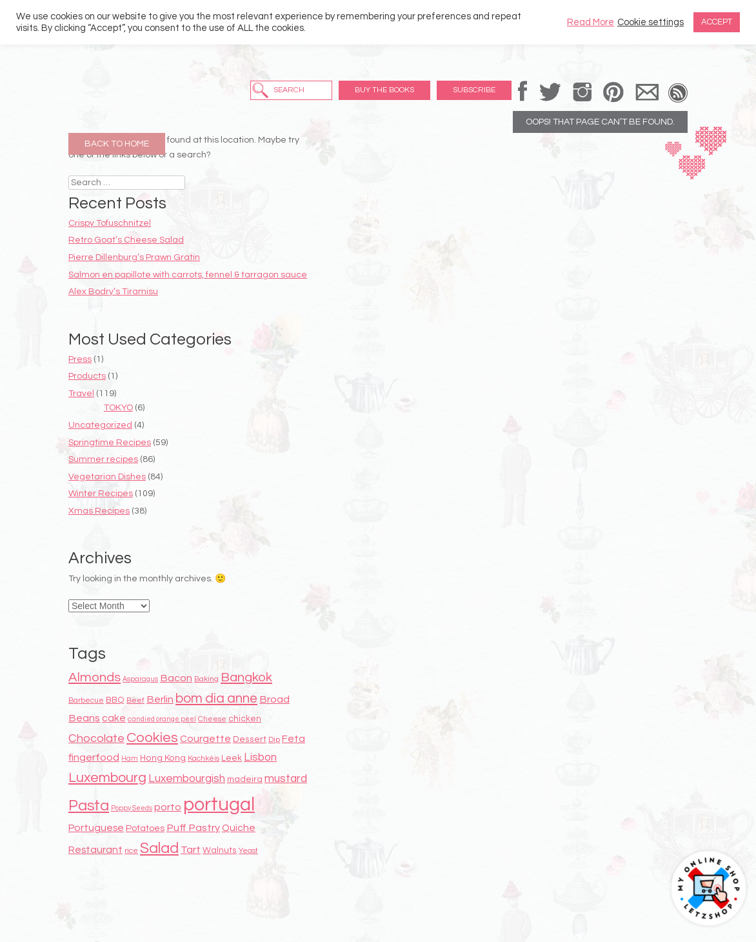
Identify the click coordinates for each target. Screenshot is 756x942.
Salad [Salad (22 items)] (159, 848)
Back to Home (117, 143)
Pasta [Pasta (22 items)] (88, 806)
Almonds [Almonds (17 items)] (94, 677)
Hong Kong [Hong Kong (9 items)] (163, 758)
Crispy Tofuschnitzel (109, 223)
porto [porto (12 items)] (167, 807)
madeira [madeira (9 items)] (245, 779)
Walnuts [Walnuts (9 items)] (220, 850)
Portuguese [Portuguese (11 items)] (96, 828)
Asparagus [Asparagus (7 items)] (140, 679)
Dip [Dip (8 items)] (274, 740)
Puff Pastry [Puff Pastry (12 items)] (193, 828)
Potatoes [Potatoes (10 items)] (145, 828)
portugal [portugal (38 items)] (219, 804)
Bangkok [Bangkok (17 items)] (246, 677)
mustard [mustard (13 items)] (285, 779)
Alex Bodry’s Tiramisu (113, 291)
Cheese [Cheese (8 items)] (212, 719)
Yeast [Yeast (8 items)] (248, 851)
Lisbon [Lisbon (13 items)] (260, 757)
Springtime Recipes (109, 442)
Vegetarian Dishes (107, 476)
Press (80, 359)
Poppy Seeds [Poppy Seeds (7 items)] (131, 808)
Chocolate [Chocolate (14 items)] (96, 738)
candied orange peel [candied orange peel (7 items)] (162, 719)
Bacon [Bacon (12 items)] (176, 678)
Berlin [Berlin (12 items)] (160, 699)
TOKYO (118, 407)
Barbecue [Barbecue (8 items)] (86, 700)
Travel (81, 393)
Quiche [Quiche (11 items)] (238, 828)
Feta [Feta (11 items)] (293, 739)
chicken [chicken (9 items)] (244, 718)
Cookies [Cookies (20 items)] (152, 737)
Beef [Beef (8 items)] (135, 700)
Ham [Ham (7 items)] (129, 758)
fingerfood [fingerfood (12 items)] (93, 757)
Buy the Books (384, 90)
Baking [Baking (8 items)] (206, 679)
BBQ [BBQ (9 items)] (115, 700)
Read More (590, 22)
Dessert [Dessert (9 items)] (249, 739)
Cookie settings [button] (650, 22)
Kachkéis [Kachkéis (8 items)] (203, 758)
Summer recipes (103, 459)
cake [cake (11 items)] (114, 718)
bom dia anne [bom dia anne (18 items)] (216, 698)
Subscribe (474, 90)
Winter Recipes (100, 493)
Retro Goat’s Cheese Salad (126, 240)
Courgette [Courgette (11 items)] (205, 739)
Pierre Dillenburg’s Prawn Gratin (134, 257)
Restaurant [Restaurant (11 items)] (95, 850)
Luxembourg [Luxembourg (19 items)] (107, 777)
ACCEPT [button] (716, 21)
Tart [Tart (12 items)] (191, 850)
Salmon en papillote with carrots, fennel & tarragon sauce (187, 274)
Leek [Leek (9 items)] (231, 758)
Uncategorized (100, 425)
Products (87, 376)
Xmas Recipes (99, 511)
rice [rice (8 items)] (131, 851)
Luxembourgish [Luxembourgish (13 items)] (186, 779)
